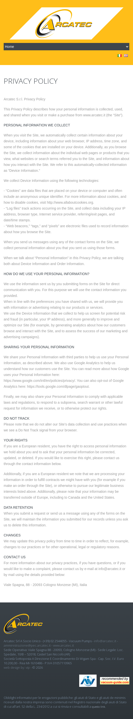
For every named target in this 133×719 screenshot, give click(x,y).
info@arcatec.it (105, 641)
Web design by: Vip (17, 667)
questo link (98, 706)
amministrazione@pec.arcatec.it (27, 645)
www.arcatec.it (63, 645)
